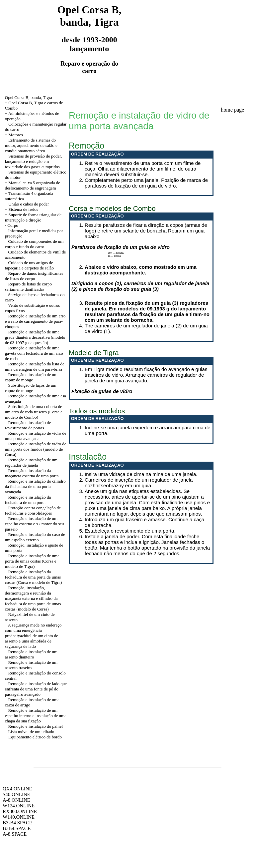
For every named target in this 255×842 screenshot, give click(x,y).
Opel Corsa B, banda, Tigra (28, 97)
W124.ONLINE (19, 805)
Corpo (12, 225)
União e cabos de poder (28, 204)
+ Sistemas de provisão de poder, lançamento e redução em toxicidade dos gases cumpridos (33, 161)
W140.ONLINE (19, 817)
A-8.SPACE (15, 834)
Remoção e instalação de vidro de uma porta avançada (35, 436)
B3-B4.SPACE (17, 822)
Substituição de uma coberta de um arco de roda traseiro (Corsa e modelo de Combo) (33, 412)
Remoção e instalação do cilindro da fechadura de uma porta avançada (35, 486)
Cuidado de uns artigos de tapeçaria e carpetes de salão (29, 265)
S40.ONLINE (16, 794)
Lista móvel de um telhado (31, 731)
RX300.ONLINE (20, 811)
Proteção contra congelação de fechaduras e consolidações (33, 510)
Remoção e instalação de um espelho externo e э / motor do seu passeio (34, 524)
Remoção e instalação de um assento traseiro (31, 665)
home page (232, 110)
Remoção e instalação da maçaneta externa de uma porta (32, 473)
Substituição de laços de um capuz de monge (30, 388)
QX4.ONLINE (17, 788)
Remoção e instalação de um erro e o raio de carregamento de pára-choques (35, 321)
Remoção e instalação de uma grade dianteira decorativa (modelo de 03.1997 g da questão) (35, 337)
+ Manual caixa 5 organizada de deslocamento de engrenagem (32, 185)
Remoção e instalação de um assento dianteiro (31, 654)
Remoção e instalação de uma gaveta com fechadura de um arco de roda (34, 353)
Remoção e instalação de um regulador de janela (31, 462)
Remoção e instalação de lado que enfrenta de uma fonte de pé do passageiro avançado (36, 689)
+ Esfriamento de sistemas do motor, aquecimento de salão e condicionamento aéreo (31, 145)
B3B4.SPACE (17, 828)
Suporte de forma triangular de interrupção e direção (33, 217)
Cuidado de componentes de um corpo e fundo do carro (34, 244)
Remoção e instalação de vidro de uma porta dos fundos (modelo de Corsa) (35, 449)
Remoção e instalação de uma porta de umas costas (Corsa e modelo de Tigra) (32, 561)
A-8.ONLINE (16, 800)
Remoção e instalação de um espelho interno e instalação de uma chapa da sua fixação (35, 715)
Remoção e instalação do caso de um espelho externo (35, 537)
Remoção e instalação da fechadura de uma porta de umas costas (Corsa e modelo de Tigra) (33, 577)
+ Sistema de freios (21, 209)
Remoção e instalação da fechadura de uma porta (28, 500)
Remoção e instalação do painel (35, 726)
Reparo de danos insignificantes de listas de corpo (34, 276)
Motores (15, 134)
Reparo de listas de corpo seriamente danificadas (28, 286)
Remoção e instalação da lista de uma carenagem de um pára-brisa (34, 366)
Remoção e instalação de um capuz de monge (31, 377)
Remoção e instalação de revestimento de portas (28, 425)
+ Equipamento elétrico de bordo (33, 736)
